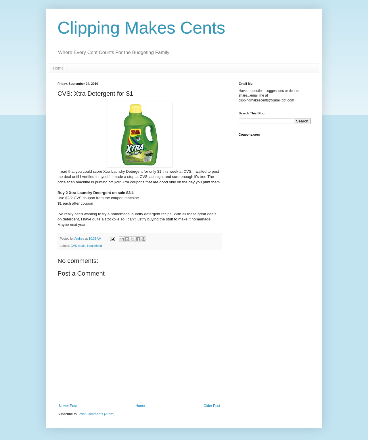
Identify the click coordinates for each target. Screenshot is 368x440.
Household (94, 245)
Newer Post (68, 406)
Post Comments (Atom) (96, 414)
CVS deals (78, 245)
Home (58, 68)
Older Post (212, 406)
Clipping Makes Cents (141, 27)
